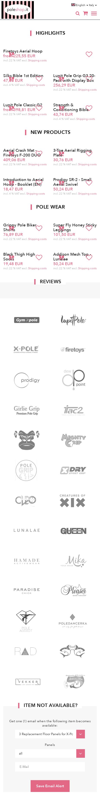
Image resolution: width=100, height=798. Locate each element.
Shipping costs (37, 60)
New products (51, 132)
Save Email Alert (50, 786)
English (79, 5)
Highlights (51, 33)
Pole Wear (50, 207)
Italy (93, 5)
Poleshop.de (28, 2)
